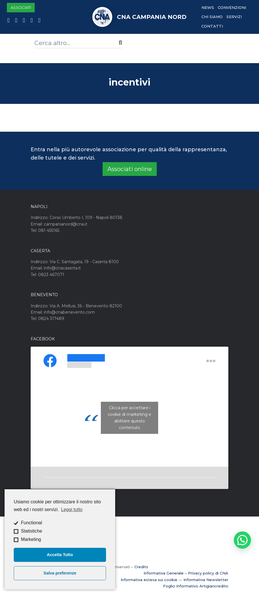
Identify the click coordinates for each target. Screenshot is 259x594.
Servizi (234, 16)
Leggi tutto (72, 509)
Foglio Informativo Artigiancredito (195, 586)
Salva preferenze (60, 573)
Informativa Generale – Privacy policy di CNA (186, 573)
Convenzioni (232, 7)
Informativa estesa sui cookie (149, 579)
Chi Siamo (212, 16)
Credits (141, 566)
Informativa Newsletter (205, 579)
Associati (21, 7)
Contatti (212, 26)
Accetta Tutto (60, 554)
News (207, 7)
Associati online (129, 169)
